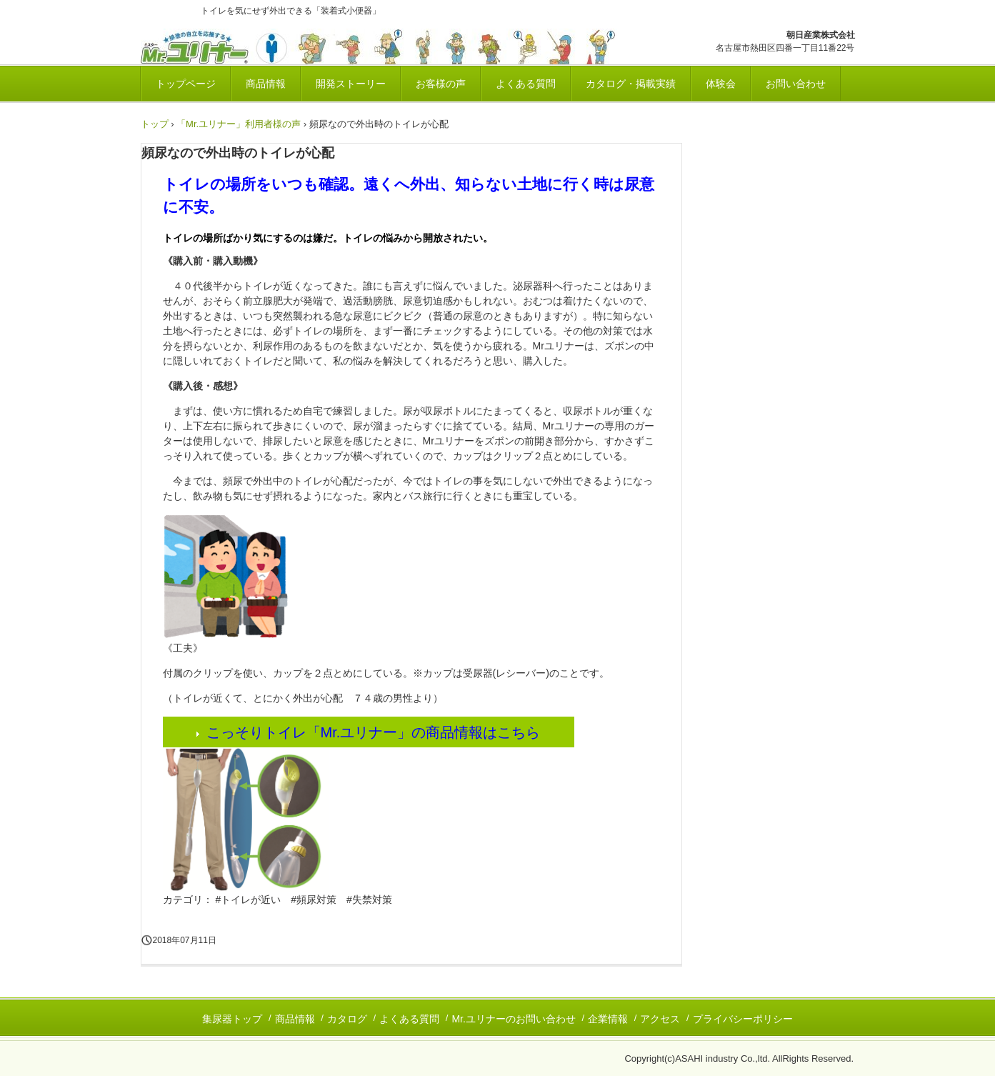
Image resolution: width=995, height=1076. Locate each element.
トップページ (186, 83)
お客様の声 (441, 83)
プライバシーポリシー (743, 1019)
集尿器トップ (232, 1019)
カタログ (347, 1019)
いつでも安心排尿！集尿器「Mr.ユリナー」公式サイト (392, 47)
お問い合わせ (796, 83)
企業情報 (608, 1019)
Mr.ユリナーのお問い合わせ (513, 1019)
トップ (155, 124)
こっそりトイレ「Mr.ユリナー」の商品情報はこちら (373, 732)
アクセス (660, 1019)
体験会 (721, 83)
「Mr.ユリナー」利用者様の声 (238, 124)
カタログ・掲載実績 (631, 83)
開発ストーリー (351, 83)
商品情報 (266, 83)
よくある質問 (526, 83)
